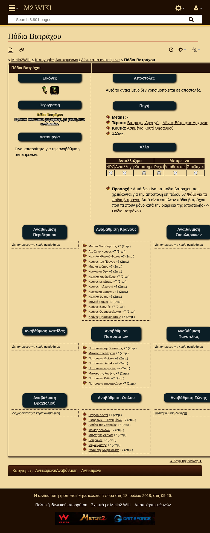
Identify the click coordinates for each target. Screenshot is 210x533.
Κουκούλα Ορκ (98, 271)
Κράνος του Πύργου (102, 261)
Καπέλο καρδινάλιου (102, 276)
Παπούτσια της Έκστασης (106, 348)
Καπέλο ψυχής (98, 296)
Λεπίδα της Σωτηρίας (103, 424)
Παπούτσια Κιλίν (99, 378)
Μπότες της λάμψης (102, 373)
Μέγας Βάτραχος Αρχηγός (185, 123)
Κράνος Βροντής (100, 306)
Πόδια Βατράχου (126, 211)
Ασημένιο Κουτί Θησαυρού (150, 128)
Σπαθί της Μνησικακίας (104, 450)
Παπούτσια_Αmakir (101, 363)
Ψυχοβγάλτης (98, 445)
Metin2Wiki (20, 60)
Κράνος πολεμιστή (101, 286)
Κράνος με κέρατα (101, 281)
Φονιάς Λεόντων (99, 430)
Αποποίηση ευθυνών (153, 505)
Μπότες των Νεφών (102, 353)
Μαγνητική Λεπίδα (101, 435)
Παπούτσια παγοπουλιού (105, 383)
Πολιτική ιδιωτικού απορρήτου (61, 505)
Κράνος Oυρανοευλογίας (105, 311)
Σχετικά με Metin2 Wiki (110, 505)
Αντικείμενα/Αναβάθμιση (56, 470)
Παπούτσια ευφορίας (102, 368)
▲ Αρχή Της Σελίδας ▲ (186, 460)
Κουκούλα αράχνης (101, 291)
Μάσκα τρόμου (98, 266)
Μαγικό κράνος (99, 301)
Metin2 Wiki (37, 8)
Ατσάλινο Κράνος (100, 251)
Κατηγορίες (22, 470)
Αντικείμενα (91, 470)
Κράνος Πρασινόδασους (105, 316)
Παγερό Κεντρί (98, 415)
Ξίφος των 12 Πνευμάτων (105, 419)
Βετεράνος (96, 440)
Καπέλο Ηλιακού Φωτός (104, 256)
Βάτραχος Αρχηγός (143, 123)
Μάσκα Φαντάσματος (103, 246)
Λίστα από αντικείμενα (100, 60)
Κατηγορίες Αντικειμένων (56, 60)
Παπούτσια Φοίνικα (101, 358)
